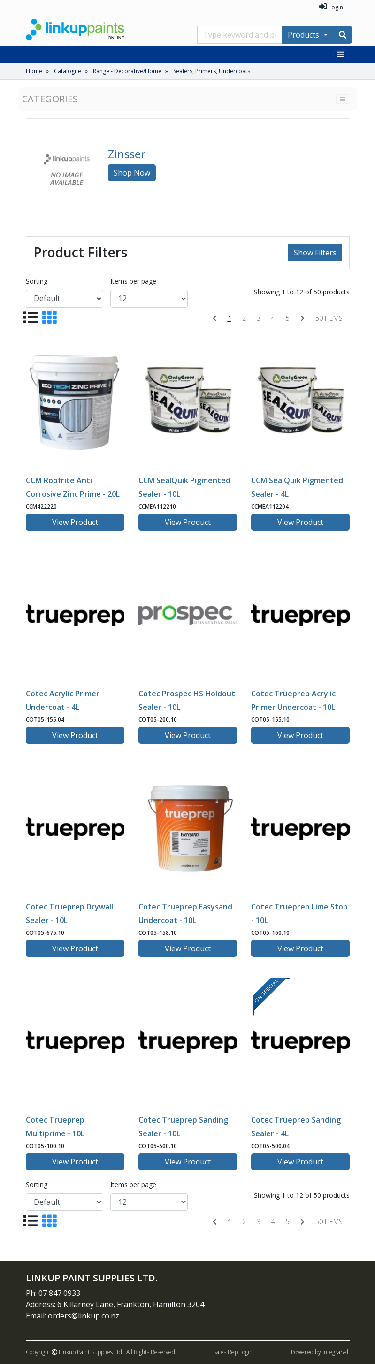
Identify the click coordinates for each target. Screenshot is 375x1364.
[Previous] (214, 318)
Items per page (133, 281)
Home (34, 71)
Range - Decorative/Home (127, 71)
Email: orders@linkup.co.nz (72, 1315)
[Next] (302, 318)
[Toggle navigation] (341, 54)
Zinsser (126, 154)
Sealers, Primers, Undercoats (211, 71)
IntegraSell (336, 1352)
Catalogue (67, 71)
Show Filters (315, 252)
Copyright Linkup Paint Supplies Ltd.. (75, 1352)
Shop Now (132, 173)
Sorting (36, 281)
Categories (50, 98)
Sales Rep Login (233, 1352)
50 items (329, 318)
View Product (75, 522)
